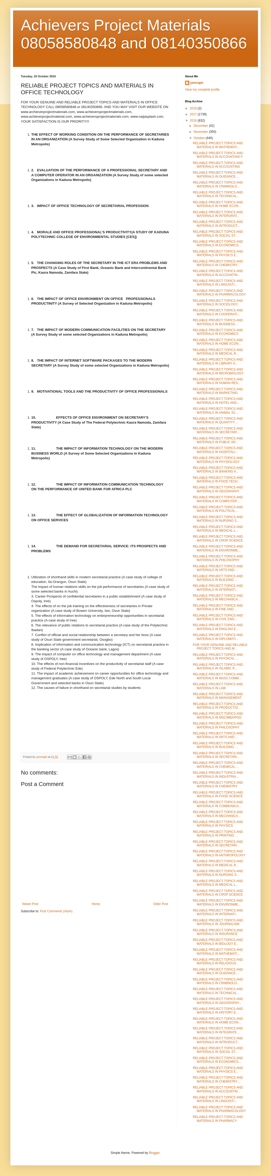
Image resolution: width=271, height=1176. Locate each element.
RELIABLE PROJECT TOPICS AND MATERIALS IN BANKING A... (218, 469)
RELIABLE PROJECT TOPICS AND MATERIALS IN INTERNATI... (218, 587)
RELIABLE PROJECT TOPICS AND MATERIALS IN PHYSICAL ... (218, 656)
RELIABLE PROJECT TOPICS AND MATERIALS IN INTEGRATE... (218, 1030)
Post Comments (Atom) (56, 911)
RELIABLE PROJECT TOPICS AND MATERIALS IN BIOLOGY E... (218, 941)
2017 (194, 114)
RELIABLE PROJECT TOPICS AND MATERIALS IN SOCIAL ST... (218, 233)
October (200, 138)
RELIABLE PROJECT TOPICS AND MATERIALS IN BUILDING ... (218, 578)
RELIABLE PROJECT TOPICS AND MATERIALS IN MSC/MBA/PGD (218, 715)
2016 (194, 120)
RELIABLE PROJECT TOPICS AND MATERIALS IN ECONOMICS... (218, 243)
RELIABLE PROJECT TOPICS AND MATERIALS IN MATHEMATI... (218, 145)
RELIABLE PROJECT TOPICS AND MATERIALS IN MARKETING (218, 391)
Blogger (154, 1153)
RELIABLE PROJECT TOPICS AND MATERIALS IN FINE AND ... (218, 607)
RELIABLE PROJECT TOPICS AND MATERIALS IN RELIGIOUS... (218, 961)
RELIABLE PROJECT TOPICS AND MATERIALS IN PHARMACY (218, 1118)
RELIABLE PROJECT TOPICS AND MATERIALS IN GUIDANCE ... (218, 174)
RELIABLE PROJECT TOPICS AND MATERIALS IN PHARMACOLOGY (219, 292)
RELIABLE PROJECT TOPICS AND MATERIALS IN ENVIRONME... (218, 548)
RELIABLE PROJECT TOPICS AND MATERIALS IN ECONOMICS (218, 332)
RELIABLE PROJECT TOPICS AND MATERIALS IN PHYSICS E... (218, 253)
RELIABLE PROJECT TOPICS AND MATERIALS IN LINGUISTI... (218, 282)
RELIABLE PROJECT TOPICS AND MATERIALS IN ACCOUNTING (218, 164)
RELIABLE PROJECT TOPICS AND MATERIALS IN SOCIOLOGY (218, 302)
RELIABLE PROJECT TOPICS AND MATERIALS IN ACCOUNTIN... (218, 272)
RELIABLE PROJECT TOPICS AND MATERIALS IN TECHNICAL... (218, 194)
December (201, 126)
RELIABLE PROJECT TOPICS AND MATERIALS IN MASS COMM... (218, 676)
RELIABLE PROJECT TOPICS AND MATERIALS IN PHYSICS (218, 823)
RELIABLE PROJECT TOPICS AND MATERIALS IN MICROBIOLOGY (218, 371)
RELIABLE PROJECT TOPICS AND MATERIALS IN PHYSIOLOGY (218, 459)
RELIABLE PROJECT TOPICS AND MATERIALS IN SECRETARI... (218, 430)
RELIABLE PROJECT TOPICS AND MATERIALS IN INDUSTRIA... (218, 774)
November (201, 132)
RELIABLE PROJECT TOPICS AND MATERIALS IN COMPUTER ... (218, 499)
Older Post (160, 904)
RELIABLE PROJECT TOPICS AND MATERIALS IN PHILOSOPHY (218, 558)
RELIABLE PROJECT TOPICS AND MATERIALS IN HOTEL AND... (218, 400)
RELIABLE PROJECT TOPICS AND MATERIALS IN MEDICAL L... (218, 528)
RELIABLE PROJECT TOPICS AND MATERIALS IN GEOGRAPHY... (218, 1000)
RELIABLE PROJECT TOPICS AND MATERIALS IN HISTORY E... (218, 1010)
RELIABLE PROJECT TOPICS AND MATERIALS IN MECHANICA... (218, 597)
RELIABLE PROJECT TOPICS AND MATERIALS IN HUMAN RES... (218, 381)
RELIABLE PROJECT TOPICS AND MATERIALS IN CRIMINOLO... (218, 184)
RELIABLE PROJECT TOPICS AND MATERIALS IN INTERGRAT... (218, 214)
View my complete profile (202, 89)
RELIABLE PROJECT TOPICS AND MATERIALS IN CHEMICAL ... (218, 764)
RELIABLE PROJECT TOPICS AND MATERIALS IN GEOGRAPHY (218, 489)
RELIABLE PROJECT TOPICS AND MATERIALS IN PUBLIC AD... (218, 440)
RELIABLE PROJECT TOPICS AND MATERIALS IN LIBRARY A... (218, 361)
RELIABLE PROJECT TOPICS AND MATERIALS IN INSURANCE (218, 932)
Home (96, 904)
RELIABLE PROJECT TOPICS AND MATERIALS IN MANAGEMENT (218, 696)
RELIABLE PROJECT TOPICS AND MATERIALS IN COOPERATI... (218, 312)
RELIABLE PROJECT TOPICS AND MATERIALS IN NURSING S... (218, 519)
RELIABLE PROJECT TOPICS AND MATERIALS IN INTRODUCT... (218, 223)
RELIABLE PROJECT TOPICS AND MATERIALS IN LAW (218, 686)
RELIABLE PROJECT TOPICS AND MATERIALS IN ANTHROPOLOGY (219, 853)
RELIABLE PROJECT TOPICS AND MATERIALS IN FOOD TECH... (218, 479)
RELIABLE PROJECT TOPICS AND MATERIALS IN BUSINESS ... (218, 322)
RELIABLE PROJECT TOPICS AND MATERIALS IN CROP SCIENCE (218, 538)
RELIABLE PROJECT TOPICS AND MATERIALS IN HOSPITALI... (218, 450)
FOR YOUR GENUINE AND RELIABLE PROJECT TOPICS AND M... (220, 646)
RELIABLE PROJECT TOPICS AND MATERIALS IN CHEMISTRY (218, 784)
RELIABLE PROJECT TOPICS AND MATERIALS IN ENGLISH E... (218, 627)
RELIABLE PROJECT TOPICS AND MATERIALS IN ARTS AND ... (218, 568)
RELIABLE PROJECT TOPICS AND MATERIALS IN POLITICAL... (218, 509)
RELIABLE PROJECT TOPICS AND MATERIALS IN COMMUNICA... (218, 804)
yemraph (196, 83)
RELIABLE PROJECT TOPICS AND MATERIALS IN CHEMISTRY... (218, 263)
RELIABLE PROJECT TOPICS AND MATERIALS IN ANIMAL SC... (218, 410)
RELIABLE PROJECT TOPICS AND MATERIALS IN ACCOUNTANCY (218, 155)
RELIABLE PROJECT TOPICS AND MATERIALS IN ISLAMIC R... (218, 666)
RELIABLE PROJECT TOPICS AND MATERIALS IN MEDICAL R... (218, 351)
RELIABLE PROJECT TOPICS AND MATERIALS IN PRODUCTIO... (218, 705)
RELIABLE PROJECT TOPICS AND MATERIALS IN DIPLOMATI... (218, 636)
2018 (194, 108)
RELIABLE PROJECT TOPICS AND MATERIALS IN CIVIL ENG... (218, 617)
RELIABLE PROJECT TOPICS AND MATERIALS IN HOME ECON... (218, 204)
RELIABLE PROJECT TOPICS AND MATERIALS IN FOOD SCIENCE (218, 794)
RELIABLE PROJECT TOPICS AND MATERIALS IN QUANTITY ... (218, 420)
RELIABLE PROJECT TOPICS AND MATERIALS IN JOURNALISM (218, 922)
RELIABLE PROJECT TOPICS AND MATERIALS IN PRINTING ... (218, 833)
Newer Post (30, 904)
